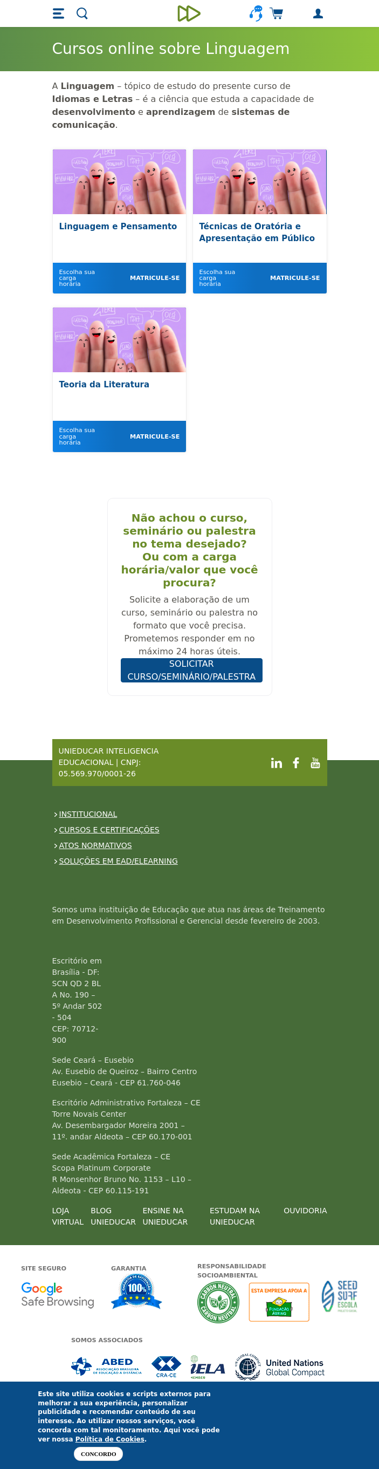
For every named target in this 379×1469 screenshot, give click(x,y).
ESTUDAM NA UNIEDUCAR (235, 1216)
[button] (59, 13)
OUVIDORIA (305, 1210)
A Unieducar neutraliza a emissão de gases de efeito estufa (218, 1302)
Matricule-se (155, 278)
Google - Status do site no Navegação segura (57, 1295)
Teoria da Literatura (104, 385)
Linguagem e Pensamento (118, 226)
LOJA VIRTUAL (68, 1216)
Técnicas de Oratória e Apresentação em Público (257, 233)
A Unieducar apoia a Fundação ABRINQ (281, 1302)
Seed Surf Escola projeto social (339, 1302)
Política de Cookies (109, 1439)
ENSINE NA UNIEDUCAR (165, 1216)
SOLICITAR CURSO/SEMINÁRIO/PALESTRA (192, 670)
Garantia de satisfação (137, 1292)
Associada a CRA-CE (166, 1366)
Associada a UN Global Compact (280, 1366)
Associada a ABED (107, 1366)
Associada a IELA (208, 1366)
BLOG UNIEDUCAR (113, 1216)
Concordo (98, 1454)
